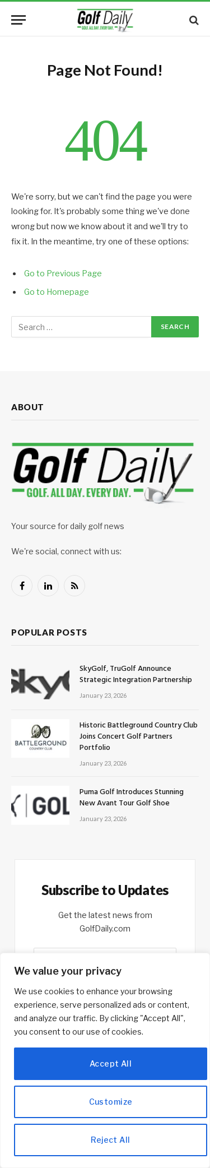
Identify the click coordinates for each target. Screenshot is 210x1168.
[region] (105, 1060)
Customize (111, 1101)
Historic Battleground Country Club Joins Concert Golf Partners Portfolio (139, 736)
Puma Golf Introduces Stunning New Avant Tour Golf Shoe (132, 798)
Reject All (110, 1139)
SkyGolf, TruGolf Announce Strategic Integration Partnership (136, 674)
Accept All (111, 1063)
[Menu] (18, 20)
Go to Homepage (56, 292)
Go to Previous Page (63, 273)
